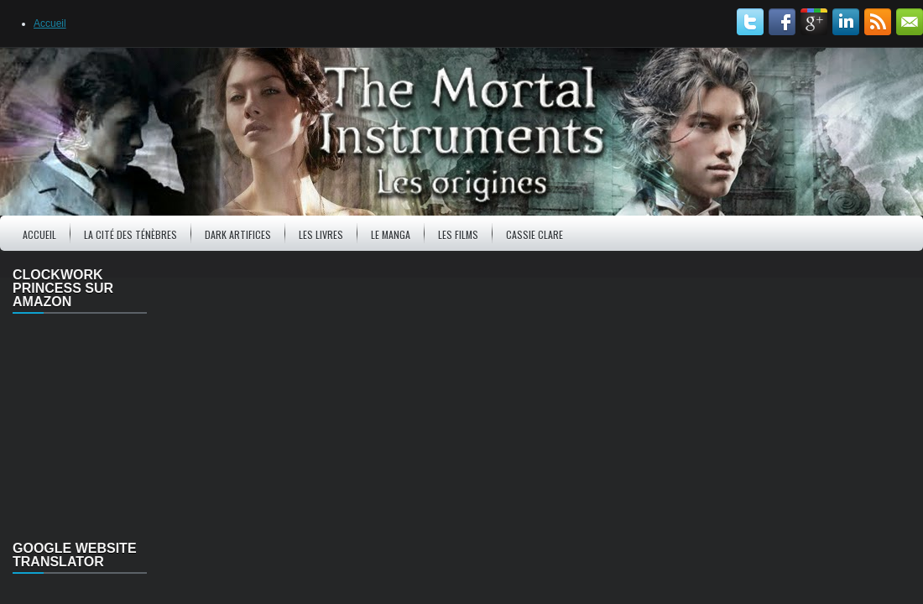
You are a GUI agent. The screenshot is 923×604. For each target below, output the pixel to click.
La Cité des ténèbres (130, 234)
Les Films (458, 234)
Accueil (50, 23)
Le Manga (390, 234)
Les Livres (321, 234)
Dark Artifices (238, 234)
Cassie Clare (534, 234)
